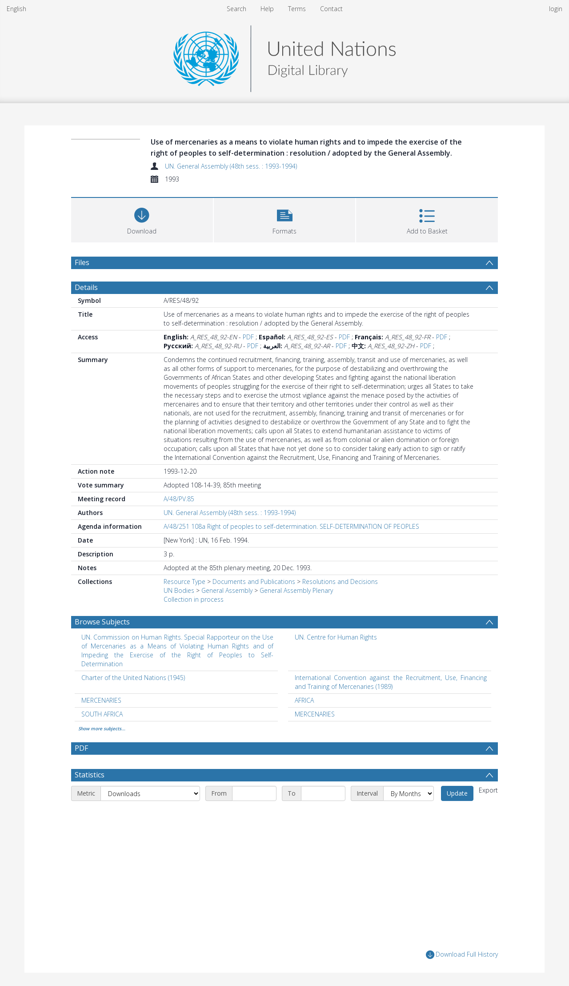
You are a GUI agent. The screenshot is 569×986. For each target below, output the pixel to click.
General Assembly (226, 590)
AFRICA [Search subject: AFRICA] (304, 700)
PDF (248, 337)
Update (457, 793)
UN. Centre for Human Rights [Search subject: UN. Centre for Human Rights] (336, 637)
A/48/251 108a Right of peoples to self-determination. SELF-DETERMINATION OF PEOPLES (291, 526)
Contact (331, 8)
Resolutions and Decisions (340, 581)
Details (86, 287)
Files (82, 262)
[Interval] (408, 793)
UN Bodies (179, 590)
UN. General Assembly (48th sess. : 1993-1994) (231, 166)
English (16, 8)
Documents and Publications (253, 581)
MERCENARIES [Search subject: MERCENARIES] (101, 700)
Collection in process (194, 599)
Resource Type (184, 581)
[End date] (323, 793)
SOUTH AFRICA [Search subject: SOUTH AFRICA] (102, 714)
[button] (285, 219)
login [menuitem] (555, 8)
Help (267, 8)
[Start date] (254, 793)
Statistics (89, 775)
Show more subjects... (101, 728)
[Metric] (150, 793)
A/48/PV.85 (179, 499)
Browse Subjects (102, 622)
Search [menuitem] (236, 8)
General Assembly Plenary (296, 590)
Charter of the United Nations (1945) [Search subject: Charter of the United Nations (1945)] (133, 677)
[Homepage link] (284, 56)
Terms (297, 8)
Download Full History (462, 954)
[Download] (142, 219)
